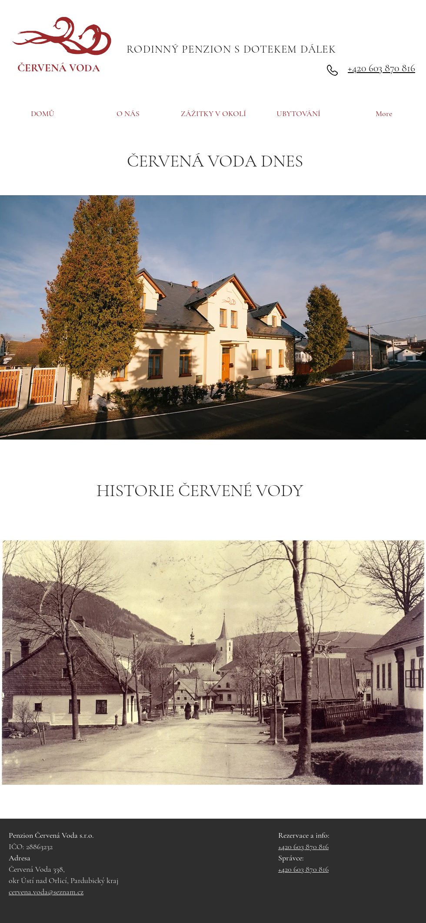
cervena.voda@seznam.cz (46, 891)
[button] (213, 317)
